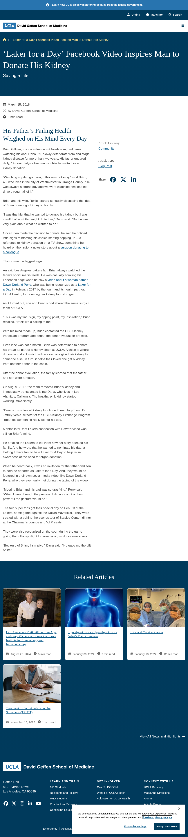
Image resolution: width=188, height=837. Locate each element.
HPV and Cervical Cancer (146, 632)
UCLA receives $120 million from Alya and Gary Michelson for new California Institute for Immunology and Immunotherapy (31, 638)
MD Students (58, 787)
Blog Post (105, 166)
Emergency (50, 828)
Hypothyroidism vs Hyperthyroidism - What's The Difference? (92, 634)
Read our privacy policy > (157, 817)
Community (106, 148)
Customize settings (135, 826)
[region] (128, 819)
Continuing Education (63, 809)
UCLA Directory (153, 787)
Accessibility (68, 828)
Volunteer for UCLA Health (113, 798)
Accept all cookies (167, 826)
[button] (154, 15)
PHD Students (59, 798)
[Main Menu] (183, 25)
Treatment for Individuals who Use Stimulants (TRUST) (28, 710)
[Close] (179, 809)
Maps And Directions (157, 792)
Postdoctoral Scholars (63, 804)
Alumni (148, 798)
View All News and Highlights (162, 736)
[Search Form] (175, 15)
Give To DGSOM (107, 787)
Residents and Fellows (64, 792)
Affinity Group (152, 804)
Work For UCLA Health (111, 792)
